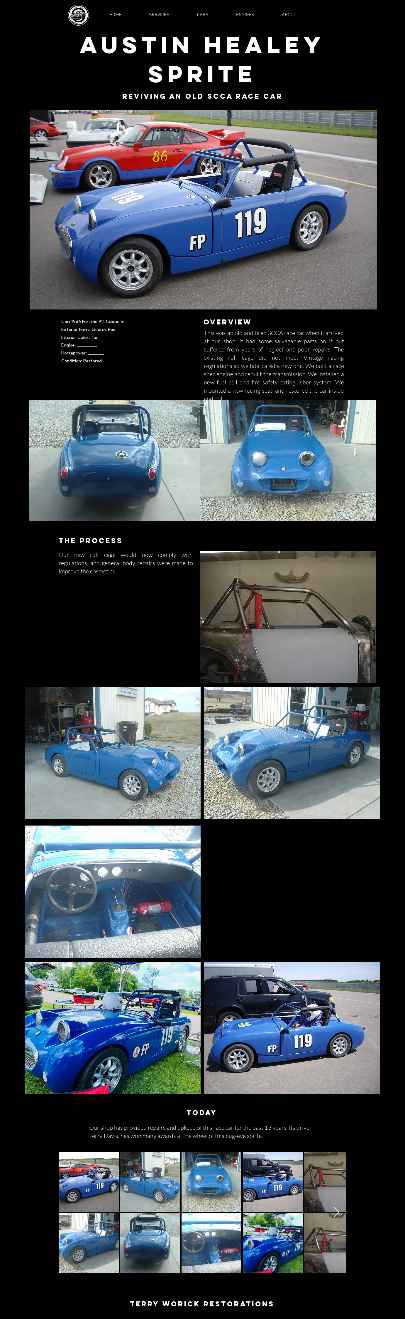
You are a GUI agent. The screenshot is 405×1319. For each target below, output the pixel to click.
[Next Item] (336, 1212)
